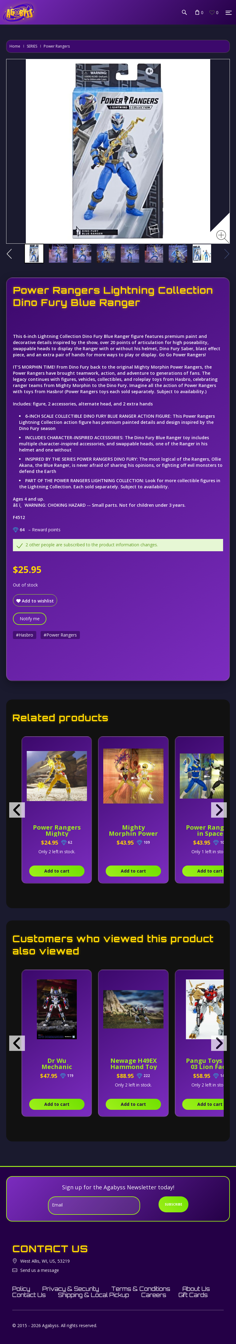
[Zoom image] (223, 236)
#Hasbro (24, 635)
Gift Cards (193, 1295)
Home (15, 46)
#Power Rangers (60, 635)
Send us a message (39, 1270)
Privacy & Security (70, 1289)
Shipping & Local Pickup (93, 1295)
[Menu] (228, 12)
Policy (21, 1289)
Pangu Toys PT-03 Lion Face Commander (210, 1066)
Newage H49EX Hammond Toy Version (133, 1066)
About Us (196, 1289)
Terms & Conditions (140, 1289)
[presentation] (17, 810)
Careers (153, 1295)
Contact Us (29, 1295)
